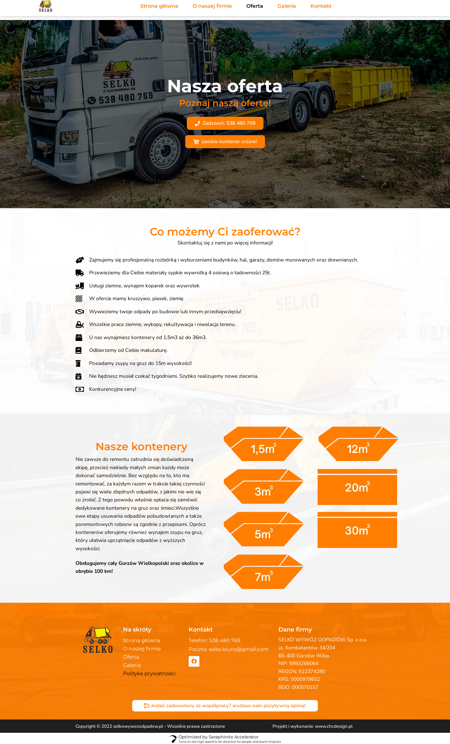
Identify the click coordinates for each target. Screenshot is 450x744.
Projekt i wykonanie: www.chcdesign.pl (313, 726)
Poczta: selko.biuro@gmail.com (229, 649)
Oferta (131, 657)
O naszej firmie (142, 649)
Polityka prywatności (149, 673)
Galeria (132, 665)
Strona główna (141, 640)
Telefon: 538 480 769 (214, 640)
